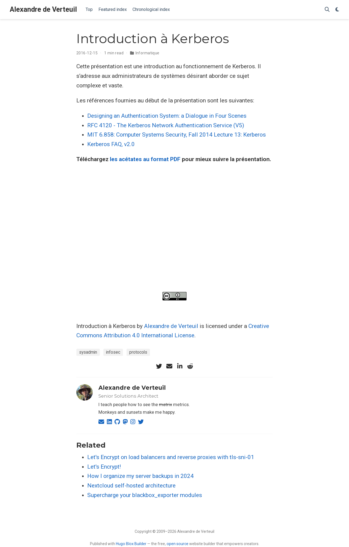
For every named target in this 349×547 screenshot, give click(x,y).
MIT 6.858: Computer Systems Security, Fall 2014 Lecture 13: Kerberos (176, 134)
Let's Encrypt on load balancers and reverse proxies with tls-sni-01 (170, 457)
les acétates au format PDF (145, 159)
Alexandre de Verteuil (43, 9)
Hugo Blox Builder (131, 544)
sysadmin (88, 352)
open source (177, 544)
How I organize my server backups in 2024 (140, 476)
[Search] (327, 10)
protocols (138, 352)
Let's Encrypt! (104, 466)
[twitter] (159, 366)
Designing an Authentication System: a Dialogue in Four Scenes (166, 116)
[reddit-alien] (190, 366)
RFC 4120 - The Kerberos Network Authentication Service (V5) (165, 125)
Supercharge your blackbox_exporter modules (144, 495)
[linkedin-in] (180, 366)
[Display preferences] (337, 10)
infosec (113, 352)
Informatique (148, 53)
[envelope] (169, 366)
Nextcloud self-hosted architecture (131, 485)
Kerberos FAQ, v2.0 (111, 144)
